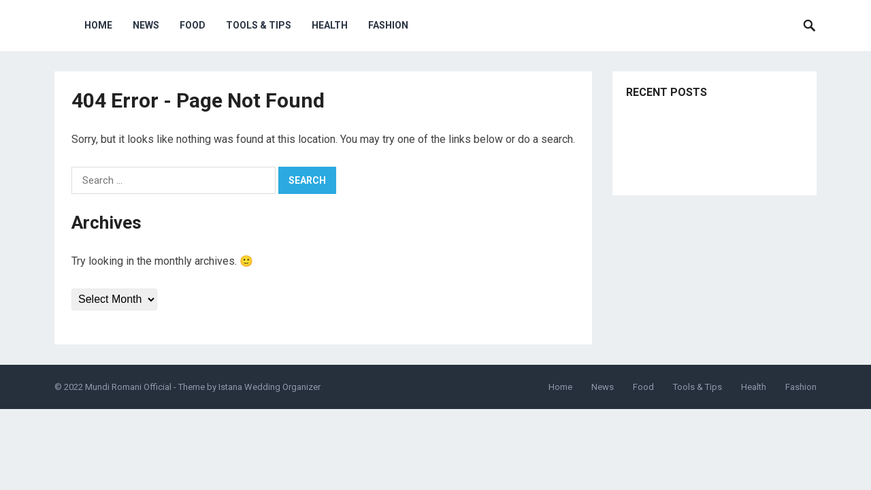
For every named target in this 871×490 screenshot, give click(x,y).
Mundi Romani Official (128, 387)
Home (98, 25)
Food (193, 25)
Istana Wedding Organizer (269, 387)
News (146, 25)
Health (330, 25)
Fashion (388, 25)
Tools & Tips (258, 25)
